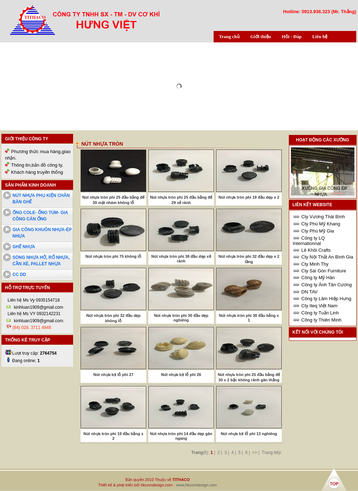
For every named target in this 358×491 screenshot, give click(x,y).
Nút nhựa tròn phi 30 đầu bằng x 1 (249, 317)
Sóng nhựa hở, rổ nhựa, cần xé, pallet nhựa (41, 260)
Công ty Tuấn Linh (320, 312)
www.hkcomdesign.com (196, 485)
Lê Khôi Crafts (316, 250)
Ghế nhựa (23, 246)
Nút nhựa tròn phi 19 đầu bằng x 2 (113, 436)
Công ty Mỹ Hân (318, 277)
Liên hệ (320, 36)
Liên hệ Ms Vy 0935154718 (33, 300)
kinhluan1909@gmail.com (38, 307)
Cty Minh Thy (314, 264)
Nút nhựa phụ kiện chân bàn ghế (41, 198)
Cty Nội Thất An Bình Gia (327, 257)
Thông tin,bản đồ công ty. (37, 165)
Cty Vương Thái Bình (323, 216)
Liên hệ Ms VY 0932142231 (33, 313)
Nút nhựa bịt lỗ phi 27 (113, 374)
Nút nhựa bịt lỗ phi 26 (181, 374)
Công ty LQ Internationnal (309, 240)
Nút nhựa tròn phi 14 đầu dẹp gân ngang (181, 436)
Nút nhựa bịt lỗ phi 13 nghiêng (249, 434)
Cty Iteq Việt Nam (319, 305)
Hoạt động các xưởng (322, 139)
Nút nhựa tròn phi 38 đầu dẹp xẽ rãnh (181, 258)
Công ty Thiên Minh (321, 320)
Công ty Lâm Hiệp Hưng (326, 298)
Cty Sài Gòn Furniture (323, 270)
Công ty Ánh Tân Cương (326, 284)
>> (254, 452)
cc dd (19, 274)
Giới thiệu (260, 36)
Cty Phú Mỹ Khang (320, 223)
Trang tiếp (271, 452)
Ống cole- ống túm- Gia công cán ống (40, 215)
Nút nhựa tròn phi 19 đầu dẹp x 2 (249, 197)
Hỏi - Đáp (292, 36)
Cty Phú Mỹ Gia (317, 231)
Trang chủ (229, 36)
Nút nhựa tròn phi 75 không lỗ (113, 256)
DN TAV (309, 291)
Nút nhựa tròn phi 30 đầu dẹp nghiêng (181, 317)
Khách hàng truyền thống (37, 172)
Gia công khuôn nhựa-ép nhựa (42, 233)
